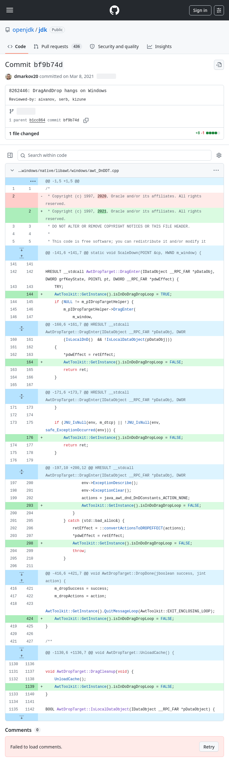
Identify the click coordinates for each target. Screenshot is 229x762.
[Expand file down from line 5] (21, 249)
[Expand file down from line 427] (21, 649)
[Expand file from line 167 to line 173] (21, 396)
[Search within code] (111, 155)
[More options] (216, 170)
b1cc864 (37, 120)
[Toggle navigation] (9, 10)
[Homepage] (114, 10)
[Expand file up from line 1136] (21, 656)
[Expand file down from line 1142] (21, 717)
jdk (43, 29)
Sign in (200, 10)
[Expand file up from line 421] (21, 581)
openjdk (23, 29)
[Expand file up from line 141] (21, 257)
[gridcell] (114, 181)
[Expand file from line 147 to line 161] (21, 328)
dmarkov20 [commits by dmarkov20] (26, 76)
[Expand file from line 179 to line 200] (21, 471)
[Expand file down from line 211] (21, 573)
